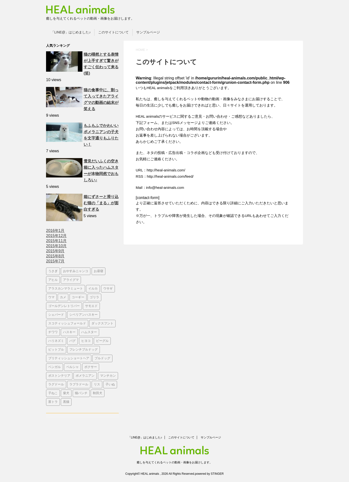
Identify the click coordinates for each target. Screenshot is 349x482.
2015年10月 (56, 246)
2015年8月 (55, 256)
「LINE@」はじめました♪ (71, 32)
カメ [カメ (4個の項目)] (63, 297)
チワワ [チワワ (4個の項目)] (53, 332)
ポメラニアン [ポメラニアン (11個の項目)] (85, 375)
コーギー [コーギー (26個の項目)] (78, 297)
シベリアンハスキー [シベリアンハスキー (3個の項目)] (83, 314)
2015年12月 (56, 236)
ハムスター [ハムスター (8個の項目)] (89, 332)
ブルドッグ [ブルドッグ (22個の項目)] (102, 358)
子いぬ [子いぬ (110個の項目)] (110, 384)
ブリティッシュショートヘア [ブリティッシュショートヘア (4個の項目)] (68, 358)
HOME (140, 50)
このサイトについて (113, 32)
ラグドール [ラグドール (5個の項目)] (56, 384)
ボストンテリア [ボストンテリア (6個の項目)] (59, 375)
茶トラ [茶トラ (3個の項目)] (53, 402)
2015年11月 (56, 241)
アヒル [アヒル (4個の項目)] (53, 280)
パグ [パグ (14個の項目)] (72, 341)
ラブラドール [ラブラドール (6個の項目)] (78, 384)
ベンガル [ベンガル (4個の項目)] (54, 367)
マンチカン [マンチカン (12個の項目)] (108, 375)
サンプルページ (148, 32)
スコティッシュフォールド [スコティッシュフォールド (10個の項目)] (67, 323)
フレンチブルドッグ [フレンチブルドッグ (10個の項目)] (83, 349)
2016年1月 (55, 231)
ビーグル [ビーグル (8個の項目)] (102, 341)
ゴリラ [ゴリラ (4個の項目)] (94, 297)
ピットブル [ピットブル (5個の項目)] (56, 349)
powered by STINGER (209, 473)
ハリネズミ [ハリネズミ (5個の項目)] (56, 341)
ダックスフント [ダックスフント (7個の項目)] (102, 323)
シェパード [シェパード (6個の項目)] (56, 314)
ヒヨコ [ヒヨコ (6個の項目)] (86, 341)
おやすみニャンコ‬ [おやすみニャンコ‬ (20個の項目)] (75, 271)
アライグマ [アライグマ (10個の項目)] (71, 280)
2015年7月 (55, 261)
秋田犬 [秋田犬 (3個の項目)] (97, 393)
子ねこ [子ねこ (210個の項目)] (53, 393)
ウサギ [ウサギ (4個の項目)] (108, 288)
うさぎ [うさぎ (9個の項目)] (53, 271)
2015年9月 (55, 251)
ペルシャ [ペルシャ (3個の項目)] (72, 367)
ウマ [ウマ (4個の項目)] (51, 297)
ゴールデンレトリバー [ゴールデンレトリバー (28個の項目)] (64, 306)
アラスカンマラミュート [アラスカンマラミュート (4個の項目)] (65, 288)
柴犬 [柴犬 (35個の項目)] (66, 393)
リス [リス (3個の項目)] (97, 384)
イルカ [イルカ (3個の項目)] (93, 288)
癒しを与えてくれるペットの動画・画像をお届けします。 (174, 462)
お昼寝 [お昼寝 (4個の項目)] (98, 271)
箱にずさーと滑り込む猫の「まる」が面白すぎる (101, 203)
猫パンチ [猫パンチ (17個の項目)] (81, 393)
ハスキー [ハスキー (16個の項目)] (69, 332)
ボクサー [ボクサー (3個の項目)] (90, 367)
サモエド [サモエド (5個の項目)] (91, 306)
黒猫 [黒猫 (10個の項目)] (66, 402)
